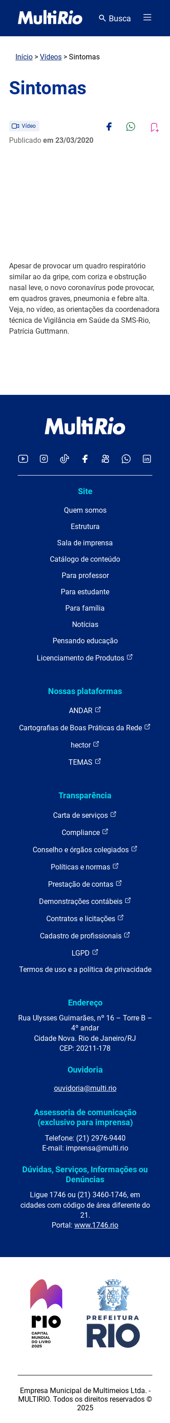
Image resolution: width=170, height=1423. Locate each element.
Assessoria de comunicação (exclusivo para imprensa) (85, 1117)
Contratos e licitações (85, 918)
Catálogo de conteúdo (85, 559)
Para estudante (85, 592)
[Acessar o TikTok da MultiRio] (64, 459)
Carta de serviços (85, 815)
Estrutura (85, 526)
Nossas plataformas (85, 691)
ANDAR (85, 710)
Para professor (85, 575)
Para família (85, 608)
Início (24, 57)
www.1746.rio (96, 1225)
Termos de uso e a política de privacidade (85, 969)
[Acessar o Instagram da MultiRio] (43, 459)
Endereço (85, 1002)
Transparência (85, 795)
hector (85, 744)
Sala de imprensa (85, 543)
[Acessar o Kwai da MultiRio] (105, 459)
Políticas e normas (85, 866)
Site (85, 491)
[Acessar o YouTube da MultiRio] (23, 459)
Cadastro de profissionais (85, 935)
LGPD (85, 952)
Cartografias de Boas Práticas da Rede (85, 727)
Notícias (85, 624)
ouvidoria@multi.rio (85, 1088)
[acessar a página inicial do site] (50, 18)
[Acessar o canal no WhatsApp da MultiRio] (126, 459)
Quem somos (85, 510)
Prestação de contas (85, 884)
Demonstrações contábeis (85, 901)
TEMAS (85, 762)
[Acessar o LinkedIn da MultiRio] (146, 459)
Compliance (85, 832)
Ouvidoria (85, 1069)
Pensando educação (85, 640)
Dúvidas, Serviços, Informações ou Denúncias (85, 1174)
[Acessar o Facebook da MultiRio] (84, 459)
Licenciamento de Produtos (85, 657)
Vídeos (51, 57)
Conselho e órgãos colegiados (85, 849)
